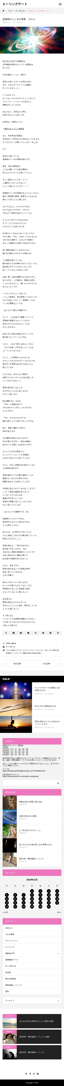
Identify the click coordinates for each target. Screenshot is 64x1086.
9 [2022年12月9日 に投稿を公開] (40, 895)
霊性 (7, 991)
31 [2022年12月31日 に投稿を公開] (49, 907)
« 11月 (5, 912)
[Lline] (28, 633)
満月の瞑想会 (10, 979)
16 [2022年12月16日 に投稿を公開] (40, 899)
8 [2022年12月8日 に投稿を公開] (32, 895)
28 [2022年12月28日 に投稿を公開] (24, 907)
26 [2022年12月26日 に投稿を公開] (7, 907)
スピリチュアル (27, 650)
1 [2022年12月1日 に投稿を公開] (32, 891)
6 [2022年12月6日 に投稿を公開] (15, 895)
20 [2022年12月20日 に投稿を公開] (15, 903)
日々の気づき (17, 22)
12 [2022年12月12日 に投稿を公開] (7, 899)
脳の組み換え (37, 653)
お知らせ (9, 928)
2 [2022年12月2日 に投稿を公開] (40, 891)
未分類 (8, 972)
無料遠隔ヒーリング (13, 985)
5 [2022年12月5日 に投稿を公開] (6, 895)
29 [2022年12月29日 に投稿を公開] (32, 907)
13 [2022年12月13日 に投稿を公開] (15, 899)
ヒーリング (9, 947)
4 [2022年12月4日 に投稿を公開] (57, 891)
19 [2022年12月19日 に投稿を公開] (7, 903)
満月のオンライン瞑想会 (14, 129)
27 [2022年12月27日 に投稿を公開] (15, 907)
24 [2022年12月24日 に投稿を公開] (49, 903)
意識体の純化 (27, 653)
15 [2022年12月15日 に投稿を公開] (32, 899)
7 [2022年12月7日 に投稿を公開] (23, 895)
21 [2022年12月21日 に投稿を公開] (24, 903)
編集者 (13, 643)
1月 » (59, 912)
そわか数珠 (9, 934)
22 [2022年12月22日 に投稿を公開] (32, 903)
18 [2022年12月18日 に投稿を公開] (57, 899)
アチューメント (11, 941)
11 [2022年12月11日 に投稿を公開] (57, 895)
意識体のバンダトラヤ (13, 653)
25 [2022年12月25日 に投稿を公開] (57, 903)
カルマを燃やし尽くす (13, 650)
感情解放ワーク (11, 960)
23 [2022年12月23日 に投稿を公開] (40, 903)
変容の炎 (56, 650)
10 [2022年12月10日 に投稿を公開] (49, 895)
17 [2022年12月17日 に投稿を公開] (49, 899)
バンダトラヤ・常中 (41, 650)
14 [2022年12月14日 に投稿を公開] (24, 899)
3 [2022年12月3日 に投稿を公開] (48, 891)
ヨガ (50, 650)
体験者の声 (9, 953)
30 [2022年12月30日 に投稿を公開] (40, 907)
